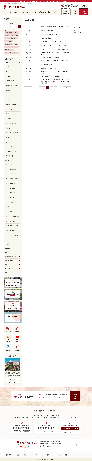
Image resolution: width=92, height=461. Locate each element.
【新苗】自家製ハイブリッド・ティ (13, 174)
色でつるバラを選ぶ (12, 260)
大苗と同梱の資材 (9, 156)
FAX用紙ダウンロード (46, 432)
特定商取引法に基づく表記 (13, 455)
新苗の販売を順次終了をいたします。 (50, 76)
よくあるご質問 (7, 331)
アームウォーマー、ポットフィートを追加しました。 (54, 49)
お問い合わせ (84, 7)
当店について (51, 12)
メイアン (8, 142)
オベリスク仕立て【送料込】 (11, 32)
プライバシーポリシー (80, 455)
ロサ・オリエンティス (11, 123)
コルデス (8, 137)
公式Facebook (8, 349)
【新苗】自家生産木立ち (11, 169)
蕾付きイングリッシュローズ (11, 47)
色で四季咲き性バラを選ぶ (12, 256)
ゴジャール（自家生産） (11, 104)
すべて (6, 71)
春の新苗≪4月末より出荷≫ (11, 35)
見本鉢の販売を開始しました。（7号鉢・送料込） (53, 68)
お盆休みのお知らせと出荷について (50, 64)
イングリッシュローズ (11, 151)
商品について (29, 12)
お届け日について (50, 455)
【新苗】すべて (9, 164)
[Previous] (28, 87)
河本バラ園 (8, 118)
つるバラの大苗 (8, 41)
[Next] (67, 87)
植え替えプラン (8, 44)
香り (16, 44)
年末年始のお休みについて (48, 31)
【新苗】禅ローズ (9, 230)
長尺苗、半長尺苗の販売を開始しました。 (52, 34)
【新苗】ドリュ (9, 202)
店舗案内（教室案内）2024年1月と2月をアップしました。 (55, 27)
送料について (38, 455)
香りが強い (7, 248)
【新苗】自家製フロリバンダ (12, 178)
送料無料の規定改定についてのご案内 (50, 57)
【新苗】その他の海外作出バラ (12, 216)
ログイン (75, 13)
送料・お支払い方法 (40, 12)
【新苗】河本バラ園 (10, 221)
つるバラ (8, 90)
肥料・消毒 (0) (77, 33)
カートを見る (84, 13)
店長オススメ (12, 63)
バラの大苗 (12, 67)
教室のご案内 (12, 382)
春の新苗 (12, 160)
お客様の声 (17, 331)
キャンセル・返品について (65, 455)
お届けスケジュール (19, 12)
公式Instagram (8, 340)
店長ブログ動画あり (17, 349)
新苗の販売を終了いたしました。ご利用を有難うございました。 (55, 72)
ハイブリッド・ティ (10, 81)
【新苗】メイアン (9, 212)
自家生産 (7, 76)
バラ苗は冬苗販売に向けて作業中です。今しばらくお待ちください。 (55, 53)
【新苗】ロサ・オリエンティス (12, 226)
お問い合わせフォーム (70, 429)
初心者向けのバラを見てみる (11, 52)
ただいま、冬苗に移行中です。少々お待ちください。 (54, 45)
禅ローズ (8, 128)
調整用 (6, 272)
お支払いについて (27, 455)
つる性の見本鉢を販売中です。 (49, 38)
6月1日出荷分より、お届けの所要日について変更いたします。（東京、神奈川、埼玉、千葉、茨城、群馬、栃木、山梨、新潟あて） (55, 81)
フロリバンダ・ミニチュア (12, 85)
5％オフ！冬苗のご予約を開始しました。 (51, 42)
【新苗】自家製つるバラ (11, 183)
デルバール (8, 114)
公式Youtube (17, 340)
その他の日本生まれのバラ (12, 133)
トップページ (8, 12)
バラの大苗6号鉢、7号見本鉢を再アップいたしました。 (55, 61)
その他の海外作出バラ (11, 147)
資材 (12, 264)
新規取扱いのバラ (9, 50)
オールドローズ (9, 95)
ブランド (7, 100)
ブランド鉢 (12, 268)
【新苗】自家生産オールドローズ (12, 188)
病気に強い (7, 252)
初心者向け (7, 244)
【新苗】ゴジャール (10, 193)
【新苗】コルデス (9, 207)
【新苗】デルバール (10, 197)
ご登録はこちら (75, 395)
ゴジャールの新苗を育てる (11, 38)
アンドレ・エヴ (9, 109)
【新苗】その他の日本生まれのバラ (12, 235)
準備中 (7, 240)
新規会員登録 (66, 13)
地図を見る (70, 445)
